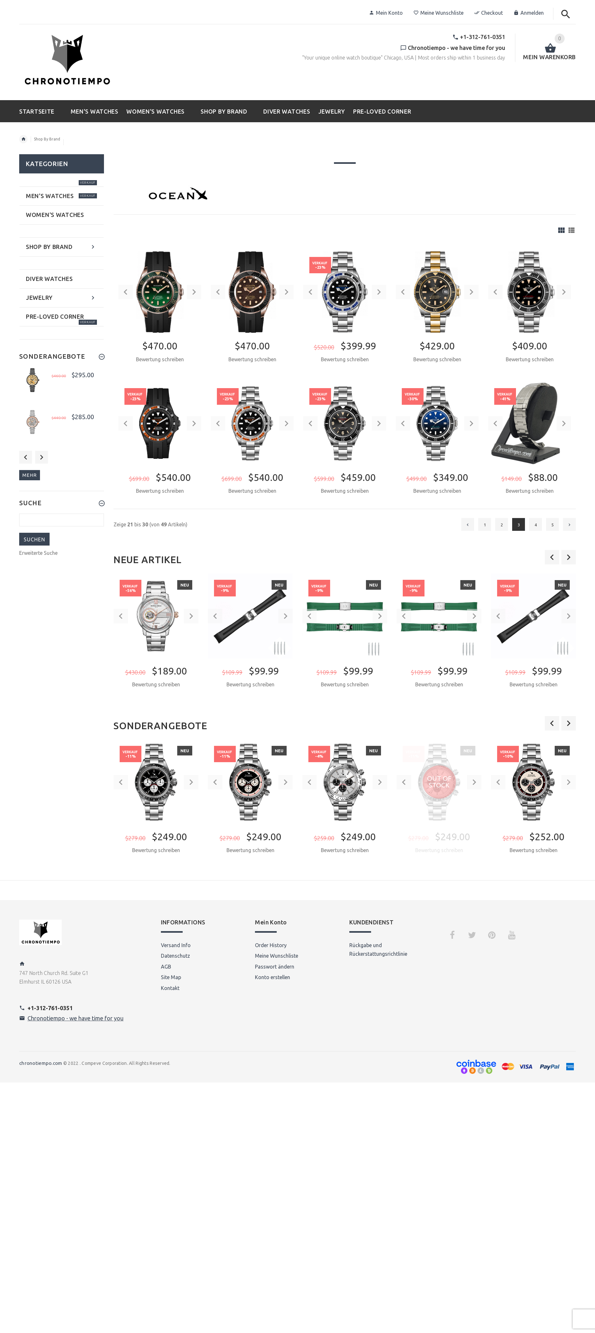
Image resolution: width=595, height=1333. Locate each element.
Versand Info (176, 945)
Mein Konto (386, 13)
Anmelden (528, 13)
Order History (271, 945)
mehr (29, 475)
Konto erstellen (272, 977)
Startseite (23, 139)
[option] (156, 642)
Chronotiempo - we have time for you (75, 1018)
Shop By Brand (47, 139)
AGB (166, 967)
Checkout (488, 13)
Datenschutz (175, 956)
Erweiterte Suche (38, 553)
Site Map (171, 977)
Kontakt (170, 988)
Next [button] (41, 457)
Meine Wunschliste (438, 13)
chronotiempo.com (40, 1063)
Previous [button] (25, 457)
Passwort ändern (274, 967)
